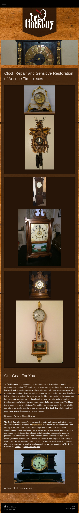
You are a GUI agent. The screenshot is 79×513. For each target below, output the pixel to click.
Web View (70, 508)
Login (73, 506)
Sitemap (13, 507)
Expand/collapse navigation (39, 4)
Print (7, 507)
